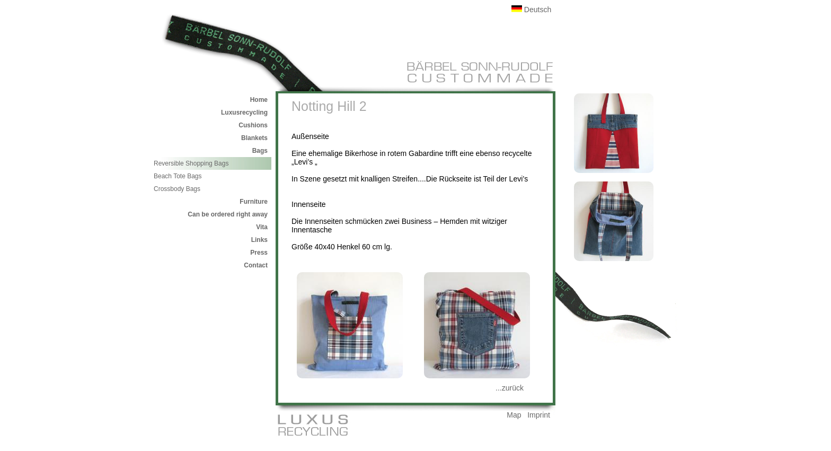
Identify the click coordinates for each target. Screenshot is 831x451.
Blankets (254, 138)
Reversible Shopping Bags (191, 163)
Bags (260, 150)
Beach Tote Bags (178, 176)
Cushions (253, 125)
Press (259, 252)
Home (259, 99)
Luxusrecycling (244, 112)
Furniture (254, 201)
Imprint (538, 415)
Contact (256, 265)
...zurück (510, 388)
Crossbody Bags (177, 189)
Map (514, 415)
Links (259, 240)
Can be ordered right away (228, 214)
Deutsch (531, 9)
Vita (262, 227)
